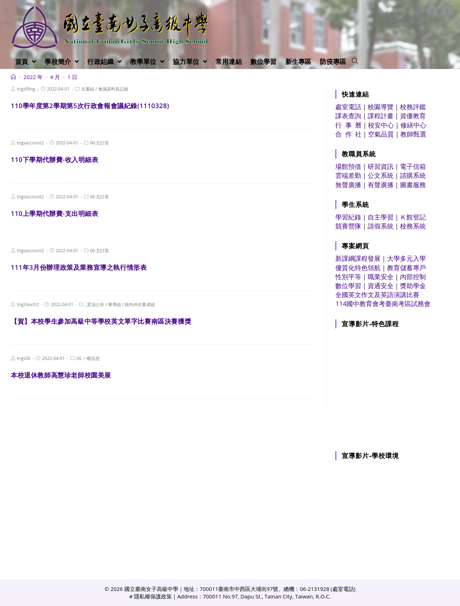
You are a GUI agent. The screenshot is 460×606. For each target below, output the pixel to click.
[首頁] (13, 76)
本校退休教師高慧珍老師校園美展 (61, 375)
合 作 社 (348, 134)
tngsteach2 (28, 304)
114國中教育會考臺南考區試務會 (383, 303)
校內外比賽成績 (140, 304)
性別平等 (348, 276)
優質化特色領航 (358, 267)
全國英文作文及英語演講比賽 (377, 294)
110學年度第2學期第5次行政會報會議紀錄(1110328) (90, 105)
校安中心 (381, 125)
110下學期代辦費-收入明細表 (54, 159)
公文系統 (381, 175)
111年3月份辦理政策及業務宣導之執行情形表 (79, 267)
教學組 (114, 304)
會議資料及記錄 (113, 89)
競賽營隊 (348, 226)
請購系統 (413, 175)
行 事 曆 (348, 125)
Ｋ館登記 (413, 217)
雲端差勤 (348, 175)
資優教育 (413, 115)
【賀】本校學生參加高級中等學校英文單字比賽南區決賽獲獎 (101, 321)
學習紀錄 (348, 217)
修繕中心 (413, 125)
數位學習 (348, 285)
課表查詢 (348, 115)
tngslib (23, 358)
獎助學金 (413, 285)
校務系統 (413, 226)
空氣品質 (381, 134)
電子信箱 (413, 166)
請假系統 (381, 226)
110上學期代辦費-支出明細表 (54, 213)
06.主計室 (99, 143)
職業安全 (381, 276)
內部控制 (413, 276)
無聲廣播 (348, 184)
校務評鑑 (413, 106)
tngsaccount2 (30, 143)
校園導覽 (381, 106)
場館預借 (348, 166)
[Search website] (355, 61)
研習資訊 (381, 166)
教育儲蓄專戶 (406, 267)
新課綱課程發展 (358, 258)
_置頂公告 (94, 304)
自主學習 (381, 217)
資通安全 (381, 285)
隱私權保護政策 (153, 596)
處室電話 (348, 106)
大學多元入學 (406, 258)
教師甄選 (413, 134)
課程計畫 (381, 115)
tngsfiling (26, 89)
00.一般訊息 (88, 358)
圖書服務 (413, 184)
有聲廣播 (381, 184)
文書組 (87, 89)
